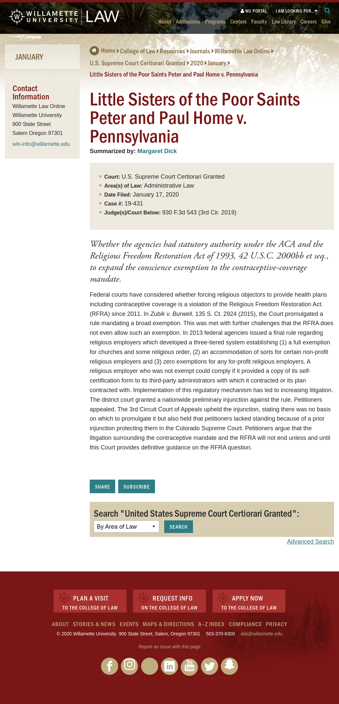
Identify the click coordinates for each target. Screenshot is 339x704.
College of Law (137, 50)
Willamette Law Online (242, 50)
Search (179, 526)
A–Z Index (211, 624)
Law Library (284, 21)
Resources (172, 50)
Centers (238, 21)
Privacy (276, 624)
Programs (215, 21)
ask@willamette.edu (261, 633)
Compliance (245, 624)
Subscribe (136, 486)
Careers (308, 21)
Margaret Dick (157, 151)
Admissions (188, 21)
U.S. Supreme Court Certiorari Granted (137, 62)
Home (102, 50)
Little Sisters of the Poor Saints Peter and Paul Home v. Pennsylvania (174, 74)
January (217, 62)
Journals (200, 50)
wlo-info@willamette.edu (41, 144)
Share (102, 486)
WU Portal (254, 11)
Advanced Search (310, 541)
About (165, 21)
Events (129, 624)
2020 (196, 62)
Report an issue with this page (169, 646)
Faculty (259, 21)
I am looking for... (295, 11)
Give (326, 21)
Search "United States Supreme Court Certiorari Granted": (196, 512)
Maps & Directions (168, 624)
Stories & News (94, 624)
